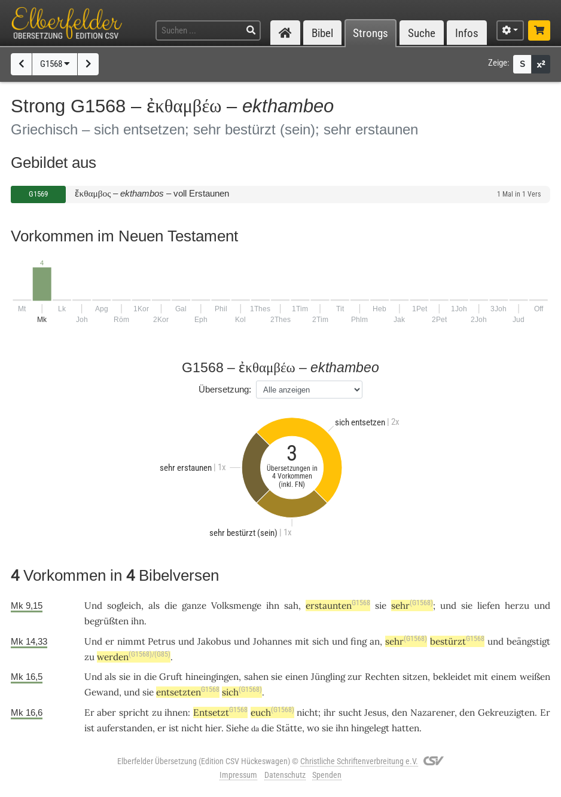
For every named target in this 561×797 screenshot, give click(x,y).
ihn (272, 605)
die (170, 605)
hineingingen (212, 676)
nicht (307, 712)
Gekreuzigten (506, 712)
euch (272, 712)
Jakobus (214, 641)
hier (213, 728)
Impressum (238, 775)
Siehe (237, 728)
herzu (517, 605)
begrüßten (106, 621)
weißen (535, 676)
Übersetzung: (225, 389)
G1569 (38, 193)
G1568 (55, 64)
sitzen (415, 676)
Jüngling (328, 676)
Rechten (382, 676)
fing (358, 641)
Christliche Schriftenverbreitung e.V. (359, 761)
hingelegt (370, 728)
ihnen (176, 712)
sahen (256, 676)
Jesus (375, 712)
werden (124, 657)
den (399, 712)
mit (302, 641)
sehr (412, 605)
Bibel (322, 33)
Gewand (101, 692)
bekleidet (452, 676)
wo (313, 728)
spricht (134, 712)
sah (291, 605)
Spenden (327, 775)
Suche (421, 33)
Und (93, 605)
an (375, 641)
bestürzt (457, 641)
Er (89, 712)
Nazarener (432, 712)
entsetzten (187, 692)
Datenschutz (285, 775)
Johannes (272, 641)
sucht (350, 712)
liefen (488, 605)
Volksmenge (236, 605)
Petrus (161, 641)
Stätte (289, 728)
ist (174, 728)
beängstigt (528, 641)
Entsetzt (220, 712)
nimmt (131, 641)
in (137, 676)
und (448, 605)
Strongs (370, 33)
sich (320, 641)
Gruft (170, 676)
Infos (466, 33)
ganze (194, 605)
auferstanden (125, 728)
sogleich (124, 605)
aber (106, 712)
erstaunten (338, 605)
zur (354, 676)
